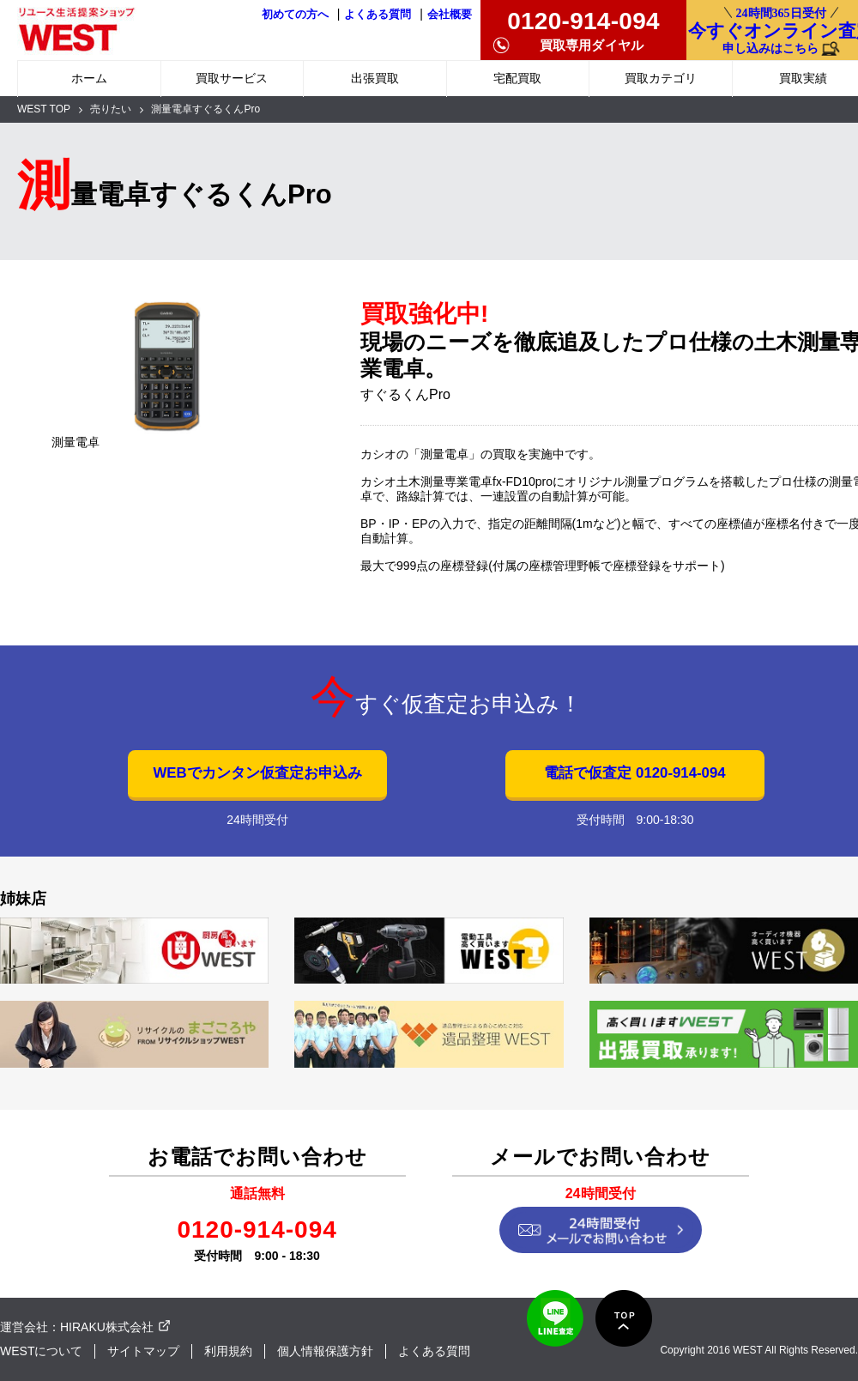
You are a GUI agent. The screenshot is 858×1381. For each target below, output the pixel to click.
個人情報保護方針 (325, 1351)
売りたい (110, 109)
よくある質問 (377, 15)
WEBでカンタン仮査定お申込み (257, 773)
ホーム (89, 78)
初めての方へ (295, 15)
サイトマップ (143, 1351)
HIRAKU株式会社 (107, 1327)
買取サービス (232, 78)
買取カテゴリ (661, 78)
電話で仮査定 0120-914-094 (634, 773)
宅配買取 (517, 78)
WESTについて (41, 1351)
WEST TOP (43, 109)
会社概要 (449, 15)
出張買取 (375, 78)
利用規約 (228, 1351)
